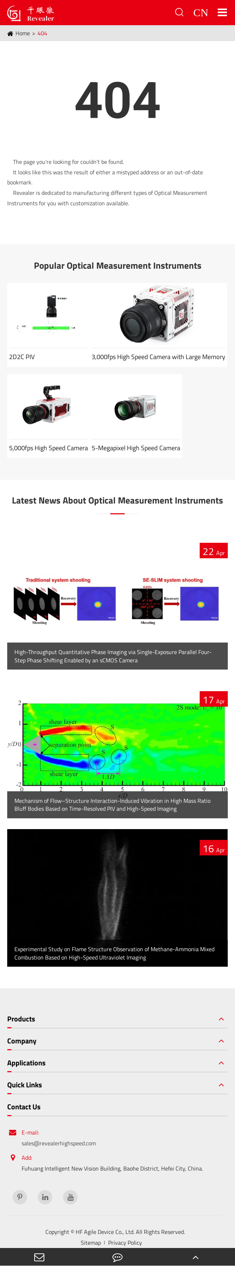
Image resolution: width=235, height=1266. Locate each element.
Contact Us (23, 1106)
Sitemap (91, 1242)
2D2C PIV (22, 357)
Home (22, 33)
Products (21, 1019)
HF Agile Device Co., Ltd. (105, 1231)
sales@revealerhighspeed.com (59, 1143)
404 (42, 33)
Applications (26, 1062)
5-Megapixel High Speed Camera (136, 448)
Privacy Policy (125, 1242)
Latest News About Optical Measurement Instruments (117, 500)
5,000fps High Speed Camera (48, 448)
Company (21, 1040)
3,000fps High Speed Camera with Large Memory (158, 357)
